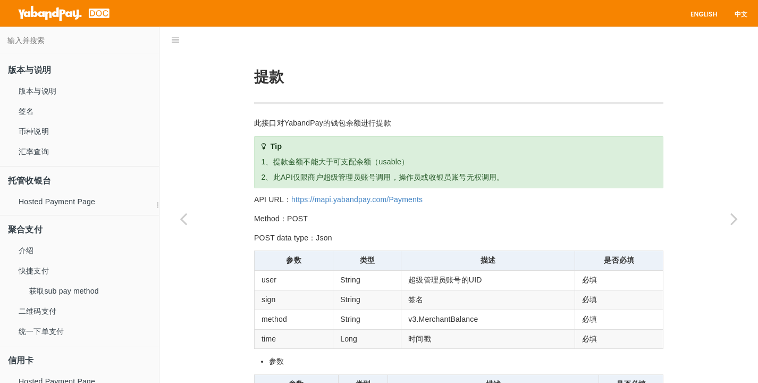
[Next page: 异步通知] (734, 218)
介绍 (26, 250)
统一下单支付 (41, 331)
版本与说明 (37, 91)
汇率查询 (34, 151)
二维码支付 (37, 311)
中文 (741, 14)
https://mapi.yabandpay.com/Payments (357, 173)
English (704, 14)
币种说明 (34, 131)
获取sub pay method (64, 291)
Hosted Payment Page (57, 201)
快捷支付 (34, 271)
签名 (26, 111)
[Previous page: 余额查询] (183, 218)
